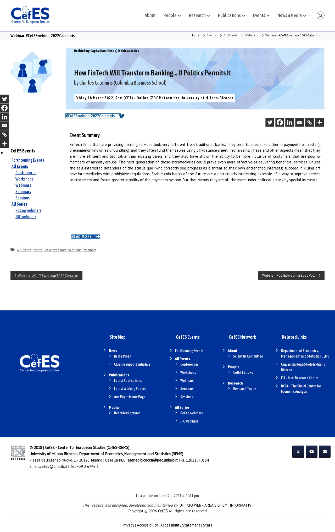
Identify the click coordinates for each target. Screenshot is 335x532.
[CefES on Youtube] (311, 452)
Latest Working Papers (130, 389)
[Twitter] (269, 122)
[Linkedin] (289, 122)
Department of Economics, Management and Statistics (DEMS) (131, 453)
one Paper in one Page (130, 397)
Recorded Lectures (127, 413)
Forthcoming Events (28, 160)
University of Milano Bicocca (53, 453)
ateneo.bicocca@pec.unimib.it (152, 460)
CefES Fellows (243, 372)
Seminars (23, 191)
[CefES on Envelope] (325, 452)
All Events (231, 35)
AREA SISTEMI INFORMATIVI (228, 505)
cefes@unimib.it (53, 466)
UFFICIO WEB (190, 505)
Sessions (22, 197)
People (170, 15)
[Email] (299, 122)
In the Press (122, 356)
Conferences (25, 172)
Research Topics (244, 389)
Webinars (251, 35)
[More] (319, 122)
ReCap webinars (28, 210)
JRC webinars (25, 216)
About (150, 15)
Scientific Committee (248, 356)
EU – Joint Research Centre (300, 378)
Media (114, 407)
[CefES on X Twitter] (298, 452)
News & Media (289, 15)
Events (259, 15)
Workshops (24, 179)
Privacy (129, 525)
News (113, 351)
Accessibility (148, 525)
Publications (229, 15)
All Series (19, 204)
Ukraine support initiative (132, 364)
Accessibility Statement (180, 525)
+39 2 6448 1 (88, 466)
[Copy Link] (309, 122)
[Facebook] (279, 122)
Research (197, 15)
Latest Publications (128, 381)
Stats (207, 525)
